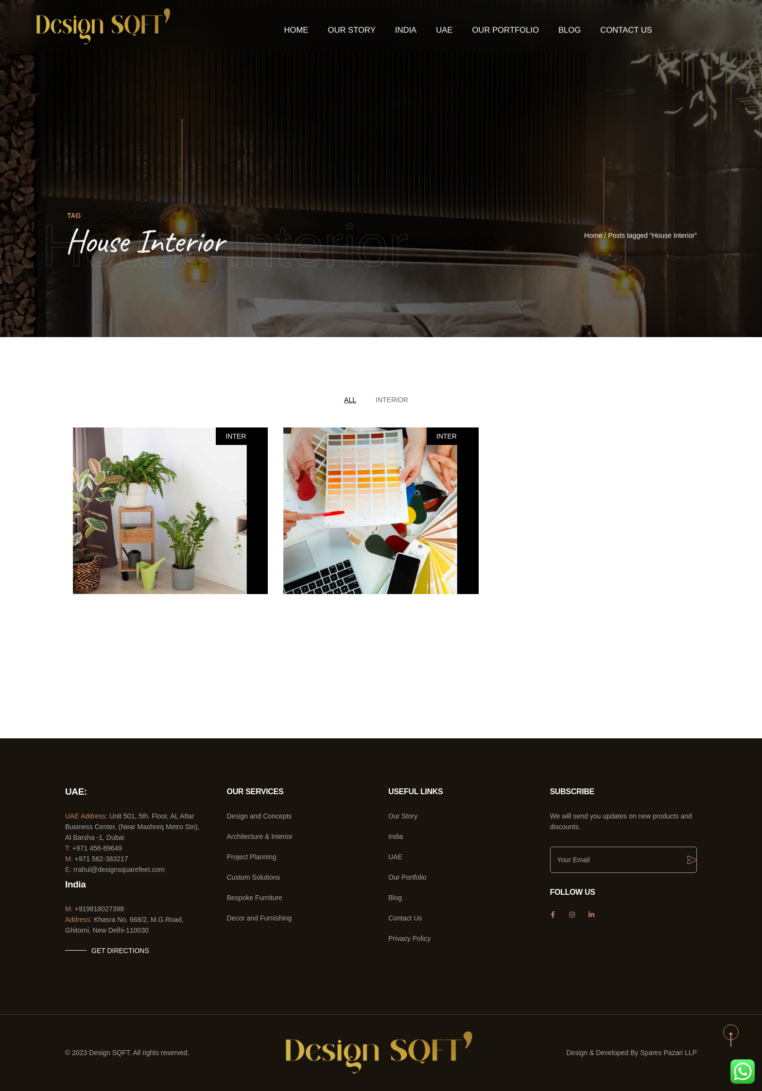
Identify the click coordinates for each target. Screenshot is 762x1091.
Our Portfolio (502, 26)
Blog (559, 26)
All (350, 400)
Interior (392, 400)
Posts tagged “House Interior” (652, 236)
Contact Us (610, 26)
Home (314, 26)
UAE (448, 26)
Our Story (364, 26)
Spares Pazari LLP (668, 1053)
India (412, 26)
